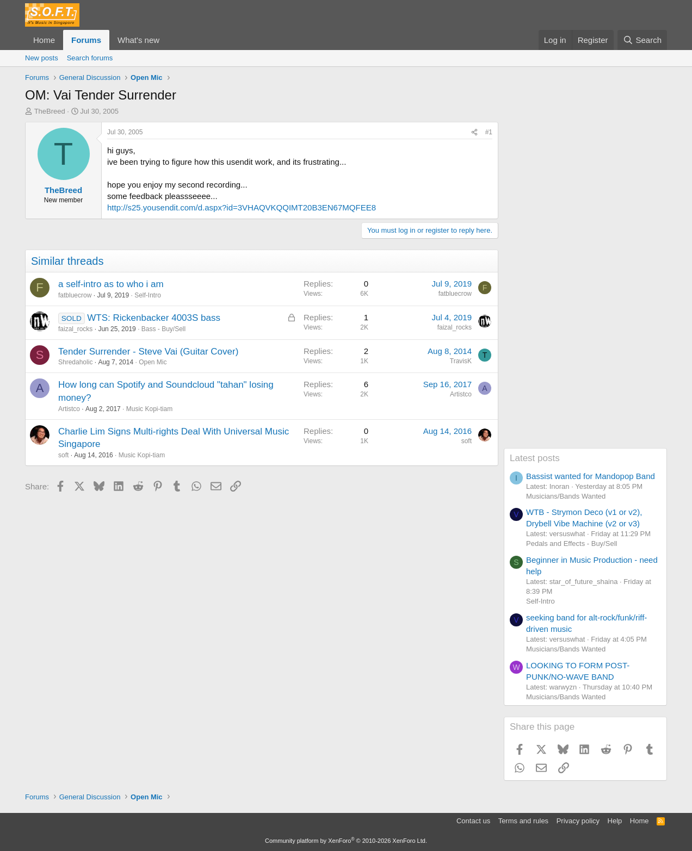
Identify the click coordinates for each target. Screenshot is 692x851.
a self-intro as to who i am (111, 284)
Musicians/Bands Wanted (566, 496)
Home (44, 40)
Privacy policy (578, 821)
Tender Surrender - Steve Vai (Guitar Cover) (148, 351)
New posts (41, 58)
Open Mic (152, 362)
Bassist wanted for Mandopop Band (590, 476)
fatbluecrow (74, 295)
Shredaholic (75, 362)
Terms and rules (523, 821)
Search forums (90, 58)
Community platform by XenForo (346, 840)
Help (615, 821)
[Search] (642, 40)
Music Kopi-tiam (149, 409)
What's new (138, 40)
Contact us (473, 821)
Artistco (69, 409)
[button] (168, 40)
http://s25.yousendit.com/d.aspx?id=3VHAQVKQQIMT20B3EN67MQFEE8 (241, 207)
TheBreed (49, 111)
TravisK (461, 361)
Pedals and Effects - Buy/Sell (571, 543)
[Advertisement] (585, 285)
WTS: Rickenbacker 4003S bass (153, 318)
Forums (86, 40)
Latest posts (535, 458)
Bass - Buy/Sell (163, 329)
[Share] (474, 132)
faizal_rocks (75, 329)
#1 (488, 132)
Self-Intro (147, 295)
